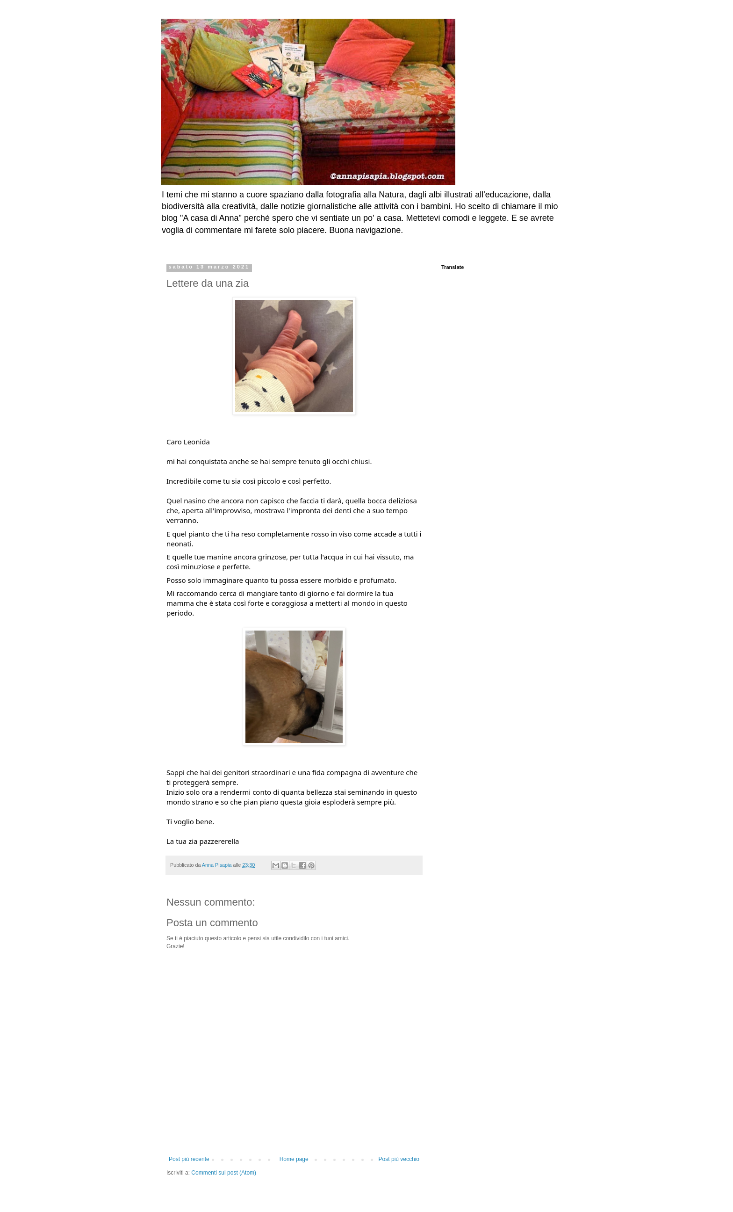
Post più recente (189, 1159)
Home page (294, 1159)
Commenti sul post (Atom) (223, 1172)
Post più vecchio (399, 1159)
